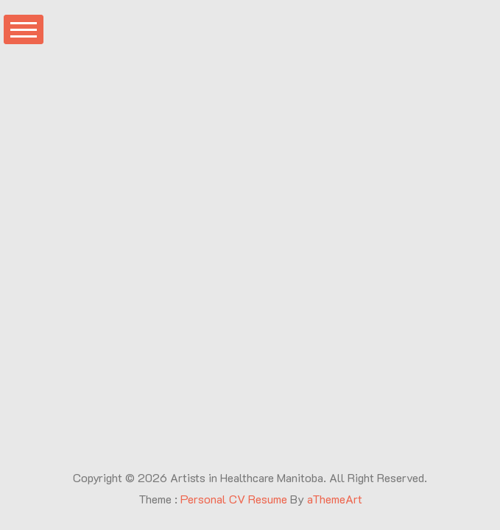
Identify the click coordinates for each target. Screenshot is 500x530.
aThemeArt (334, 498)
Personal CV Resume (233, 498)
